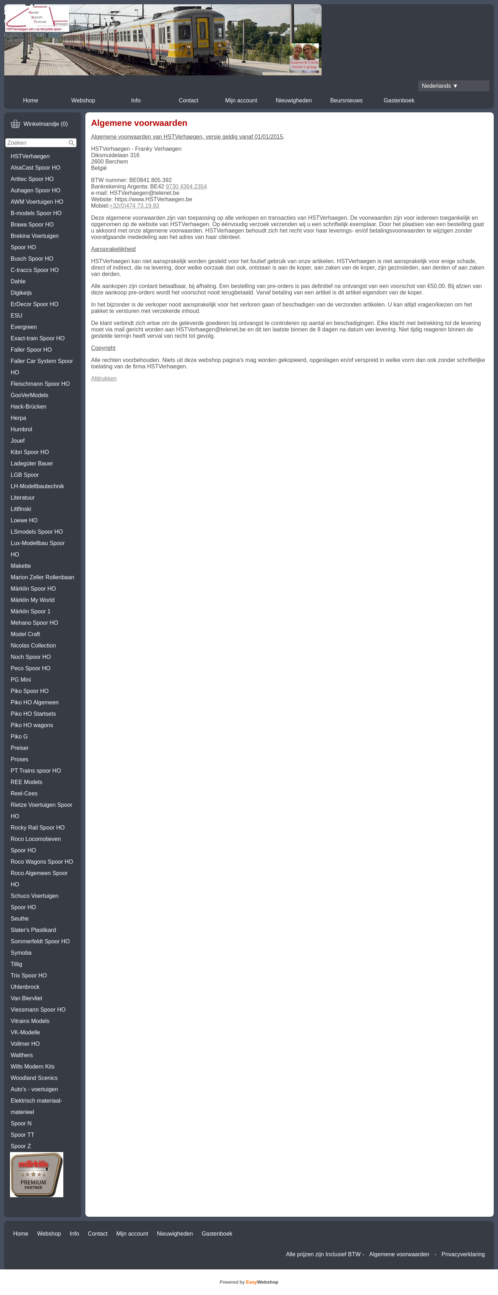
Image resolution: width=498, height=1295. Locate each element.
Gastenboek (399, 100)
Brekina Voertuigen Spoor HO (35, 241)
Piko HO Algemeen (35, 702)
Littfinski (21, 509)
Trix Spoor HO (29, 975)
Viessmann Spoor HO (38, 1010)
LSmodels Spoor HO (37, 532)
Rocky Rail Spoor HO (38, 828)
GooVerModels (29, 395)
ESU (16, 316)
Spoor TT (22, 1135)
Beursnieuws (346, 100)
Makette (21, 566)
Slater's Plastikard (33, 930)
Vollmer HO (25, 1044)
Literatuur (23, 498)
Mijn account (241, 100)
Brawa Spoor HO (32, 225)
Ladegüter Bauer (32, 463)
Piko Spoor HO (30, 691)
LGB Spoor (25, 475)
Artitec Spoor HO (32, 179)
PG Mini (21, 680)
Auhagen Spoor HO (35, 190)
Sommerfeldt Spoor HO (40, 941)
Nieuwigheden (294, 100)
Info (136, 100)
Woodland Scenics (34, 1078)
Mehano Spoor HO (34, 623)
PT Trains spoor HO (36, 771)
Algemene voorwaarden (399, 1254)
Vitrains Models (30, 1021)
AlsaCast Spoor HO (35, 168)
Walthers (22, 1055)
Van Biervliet (26, 998)
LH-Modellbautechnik (37, 486)
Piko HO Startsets (33, 714)
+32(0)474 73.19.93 (134, 206)
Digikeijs (21, 293)
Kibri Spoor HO (30, 452)
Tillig (16, 964)
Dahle (18, 281)
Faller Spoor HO (31, 350)
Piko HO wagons (32, 725)
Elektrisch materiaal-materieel (36, 1106)
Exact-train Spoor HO (38, 338)
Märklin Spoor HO (33, 589)
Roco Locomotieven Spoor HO (36, 844)
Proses (19, 759)
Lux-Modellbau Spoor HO (38, 549)
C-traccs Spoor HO (35, 270)
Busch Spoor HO (32, 259)
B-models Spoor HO (36, 213)
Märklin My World (32, 600)
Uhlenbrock (25, 987)
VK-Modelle (25, 1032)
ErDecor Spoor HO (34, 304)
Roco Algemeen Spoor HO (39, 879)
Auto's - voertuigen (34, 1089)
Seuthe (20, 919)
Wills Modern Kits (33, 1067)
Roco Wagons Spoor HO (42, 862)
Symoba (21, 953)
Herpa (18, 418)
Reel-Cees (24, 793)
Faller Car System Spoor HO (42, 366)
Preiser (20, 748)
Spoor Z (21, 1146)
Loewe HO (24, 520)
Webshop (83, 100)
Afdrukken (104, 378)
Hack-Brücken (28, 407)
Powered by (249, 1282)
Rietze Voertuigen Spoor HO (41, 810)
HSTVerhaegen (30, 156)
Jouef (18, 441)
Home (30, 100)
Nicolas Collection (33, 646)
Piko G (19, 737)
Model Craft (25, 634)
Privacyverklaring (463, 1254)
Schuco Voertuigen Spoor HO (34, 901)
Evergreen (24, 327)
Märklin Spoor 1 (31, 611)
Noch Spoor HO (31, 657)
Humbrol (21, 429)
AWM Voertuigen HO (37, 202)
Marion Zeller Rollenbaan (42, 577)
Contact (188, 100)
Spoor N (21, 1123)
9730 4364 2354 (186, 186)
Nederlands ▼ (440, 86)
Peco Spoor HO (31, 668)
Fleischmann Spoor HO (40, 384)
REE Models (26, 782)
